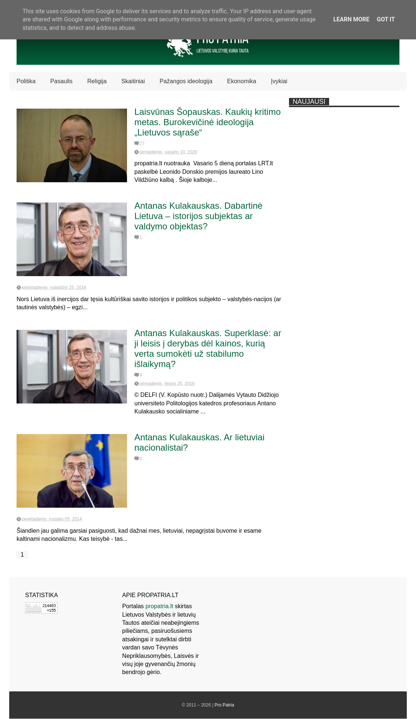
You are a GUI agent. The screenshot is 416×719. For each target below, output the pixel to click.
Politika (26, 81)
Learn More (351, 19)
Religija (96, 81)
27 (142, 143)
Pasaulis (61, 81)
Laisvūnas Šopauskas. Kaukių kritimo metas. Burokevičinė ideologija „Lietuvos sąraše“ (207, 122)
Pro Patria (224, 705)
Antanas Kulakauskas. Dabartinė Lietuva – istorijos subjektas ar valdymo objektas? (198, 216)
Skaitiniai (133, 81)
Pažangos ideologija (186, 81)
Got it (386, 19)
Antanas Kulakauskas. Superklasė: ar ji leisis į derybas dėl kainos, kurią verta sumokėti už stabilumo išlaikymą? (207, 348)
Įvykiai (279, 81)
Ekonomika (241, 81)
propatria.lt (159, 606)
